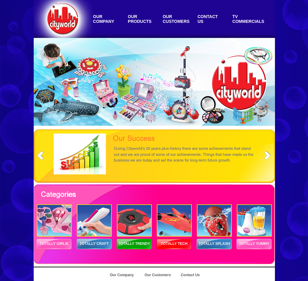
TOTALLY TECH (174, 244)
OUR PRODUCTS (140, 19)
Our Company (122, 275)
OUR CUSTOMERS (176, 19)
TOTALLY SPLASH (214, 244)
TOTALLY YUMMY (254, 244)
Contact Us (190, 275)
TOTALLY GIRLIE (54, 244)
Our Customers (158, 275)
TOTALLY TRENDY (134, 244)
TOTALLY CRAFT (94, 244)
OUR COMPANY (103, 19)
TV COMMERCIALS (248, 19)
